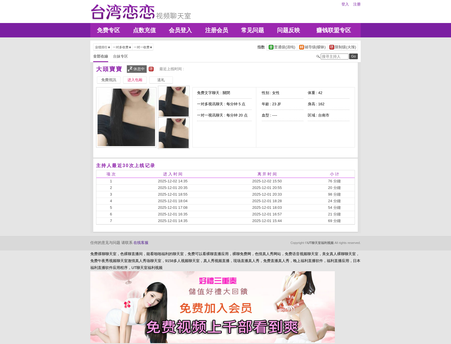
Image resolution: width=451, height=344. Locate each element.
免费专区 (108, 30)
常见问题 (252, 30)
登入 (345, 4)
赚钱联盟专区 (333, 30)
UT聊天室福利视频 (320, 242)
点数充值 (144, 30)
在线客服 (140, 242)
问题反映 (288, 30)
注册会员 (216, 30)
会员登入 (180, 30)
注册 (357, 4)
